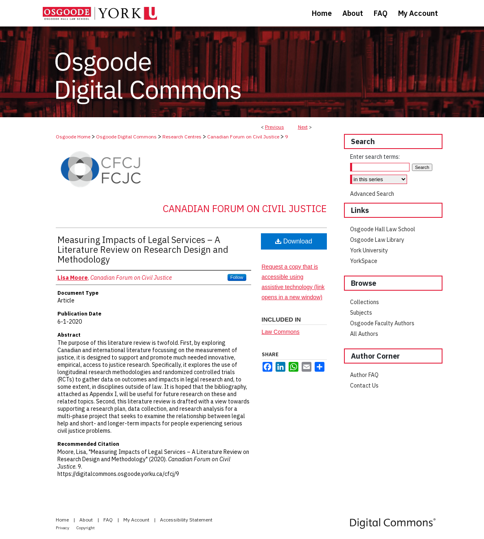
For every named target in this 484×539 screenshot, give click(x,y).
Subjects (361, 312)
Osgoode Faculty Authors (382, 323)
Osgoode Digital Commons (126, 137)
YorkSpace (363, 261)
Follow (236, 277)
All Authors (364, 333)
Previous (274, 127)
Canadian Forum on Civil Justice (243, 137)
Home (63, 520)
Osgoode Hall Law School (382, 229)
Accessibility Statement (186, 520)
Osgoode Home (73, 137)
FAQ (108, 520)
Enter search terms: (375, 156)
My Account (137, 520)
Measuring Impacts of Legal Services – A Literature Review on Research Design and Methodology (142, 249)
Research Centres (181, 137)
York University (369, 250)
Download (293, 241)
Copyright (86, 527)
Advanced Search (372, 193)
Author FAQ (364, 375)
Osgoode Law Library (377, 239)
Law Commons (281, 332)
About (86, 520)
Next (303, 127)
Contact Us (364, 385)
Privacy (63, 527)
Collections (364, 302)
